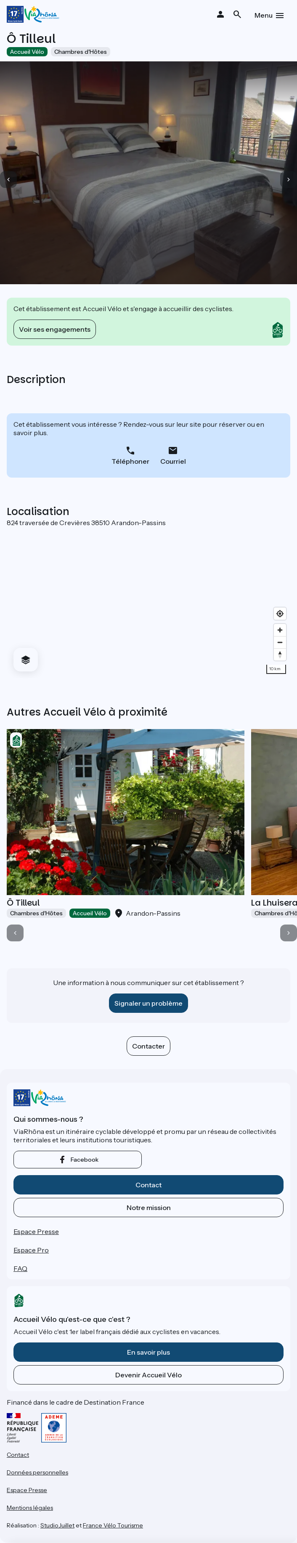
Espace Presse (36, 1231)
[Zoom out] (280, 642)
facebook (84, 1159)
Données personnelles (37, 1472)
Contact (148, 1185)
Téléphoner (130, 461)
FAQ (20, 1268)
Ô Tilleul (23, 903)
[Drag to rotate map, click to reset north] (280, 654)
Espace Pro (31, 1250)
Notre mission (149, 1207)
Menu (264, 15)
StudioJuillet (57, 1525)
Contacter (148, 1046)
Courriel (173, 461)
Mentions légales (30, 1507)
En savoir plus (148, 1352)
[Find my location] (280, 614)
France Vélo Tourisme (113, 1525)
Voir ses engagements (54, 329)
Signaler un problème (148, 1003)
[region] (148, 602)
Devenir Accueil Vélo (148, 1375)
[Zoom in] (280, 630)
